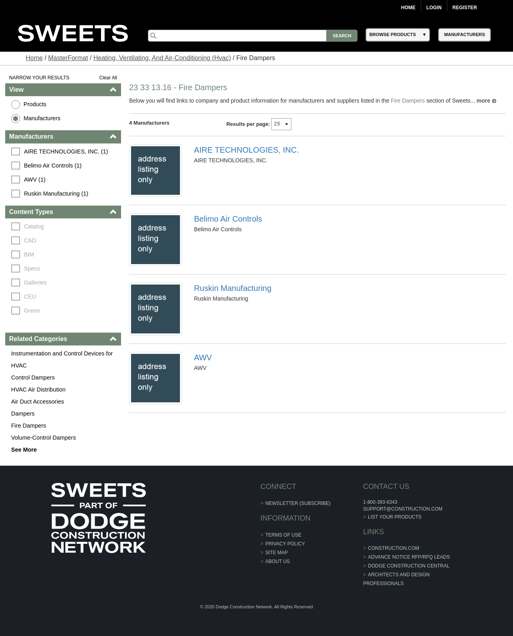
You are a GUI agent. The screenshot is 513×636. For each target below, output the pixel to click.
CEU (30, 296)
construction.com (393, 548)
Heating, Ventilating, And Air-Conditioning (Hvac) (162, 58)
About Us (277, 561)
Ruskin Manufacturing (232, 288)
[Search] (253, 36)
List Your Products (395, 517)
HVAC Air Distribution (38, 389)
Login (434, 7)
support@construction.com (402, 509)
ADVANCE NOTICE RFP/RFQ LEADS (409, 557)
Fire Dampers (28, 425)
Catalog (34, 226)
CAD (30, 240)
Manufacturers (42, 118)
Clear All (108, 78)
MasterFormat (68, 58)
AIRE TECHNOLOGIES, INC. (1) (66, 151)
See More (24, 449)
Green (32, 310)
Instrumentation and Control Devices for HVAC (62, 359)
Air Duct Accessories (37, 401)
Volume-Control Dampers (43, 437)
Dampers (22, 413)
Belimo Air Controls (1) (53, 165)
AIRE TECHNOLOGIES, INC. (246, 149)
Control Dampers (33, 377)
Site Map (276, 552)
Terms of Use (283, 535)
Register (464, 7)
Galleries (35, 282)
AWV (203, 357)
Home (408, 7)
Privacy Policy (285, 544)
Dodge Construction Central (408, 566)
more (483, 100)
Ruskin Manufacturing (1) (56, 193)
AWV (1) (35, 179)
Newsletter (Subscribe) (298, 503)
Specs (32, 268)
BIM (29, 254)
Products (35, 104)
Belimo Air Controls (228, 218)
